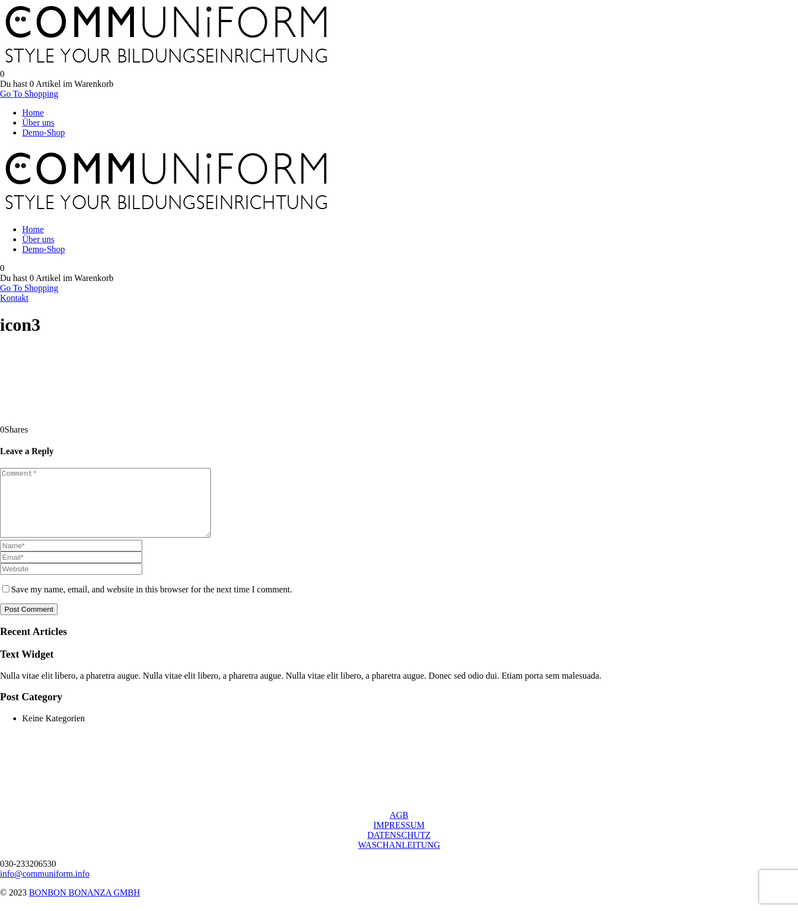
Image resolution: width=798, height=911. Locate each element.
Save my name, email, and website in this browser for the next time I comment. (151, 602)
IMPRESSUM (399, 838)
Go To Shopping (29, 93)
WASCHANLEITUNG (399, 858)
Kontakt (14, 298)
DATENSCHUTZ (399, 848)
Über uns (38, 122)
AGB (399, 828)
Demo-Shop (43, 132)
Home (33, 112)
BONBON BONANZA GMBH (84, 905)
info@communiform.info (45, 887)
